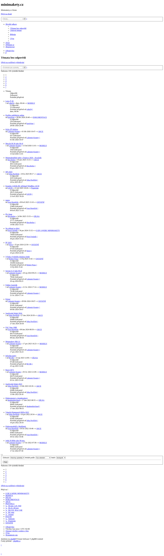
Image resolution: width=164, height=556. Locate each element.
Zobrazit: (13, 458)
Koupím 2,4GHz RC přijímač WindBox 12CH (22, 186)
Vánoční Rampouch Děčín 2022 (17, 412)
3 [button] (5, 79)
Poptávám (34, 188)
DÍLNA (37, 216)
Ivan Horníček (13, 202)
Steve (11, 245)
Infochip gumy (10, 356)
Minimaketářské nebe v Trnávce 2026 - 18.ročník (23, 158)
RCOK (11, 358)
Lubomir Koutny (14, 131)
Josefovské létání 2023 (13, 384)
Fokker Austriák (11, 285)
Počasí (7, 299)
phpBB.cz (16, 541)
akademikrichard (14, 400)
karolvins (11, 117)
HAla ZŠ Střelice (11, 129)
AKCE (40, 131)
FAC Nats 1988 (11, 327)
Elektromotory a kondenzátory (16, 398)
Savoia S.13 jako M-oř (13, 271)
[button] (5, 87)
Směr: (58, 458)
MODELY (31, 103)
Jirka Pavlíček (14, 174)
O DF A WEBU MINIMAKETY (48, 230)
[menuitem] (18, 28)
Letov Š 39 (9, 101)
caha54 (11, 103)
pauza (7, 200)
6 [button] (5, 85)
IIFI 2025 (8, 172)
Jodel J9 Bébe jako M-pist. (15, 441)
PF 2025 (8, 243)
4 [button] (5, 81)
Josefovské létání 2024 (13, 313)
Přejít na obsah (6, 14)
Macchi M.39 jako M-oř (14, 144)
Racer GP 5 (9, 370)
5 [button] (5, 83)
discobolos (11, 160)
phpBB (12, 539)
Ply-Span (8, 214)
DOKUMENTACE (40, 117)
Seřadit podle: (38, 458)
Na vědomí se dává (12, 228)
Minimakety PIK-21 (12, 342)
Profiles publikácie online (14, 115)
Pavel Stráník (13, 230)
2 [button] (5, 77)
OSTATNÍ (40, 202)
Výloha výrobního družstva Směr (17, 257)
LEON (10, 188)
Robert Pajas (13, 259)
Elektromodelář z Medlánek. (15, 426)
